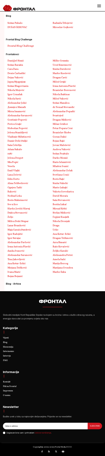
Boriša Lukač (60, 204)
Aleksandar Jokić (17, 103)
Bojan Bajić (59, 141)
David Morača (60, 196)
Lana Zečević (14, 175)
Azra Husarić (60, 242)
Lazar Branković (17, 225)
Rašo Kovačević (61, 246)
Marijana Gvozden (63, 267)
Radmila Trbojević (63, 23)
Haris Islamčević (62, 162)
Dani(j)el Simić (16, 60)
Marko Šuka (59, 272)
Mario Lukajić (60, 187)
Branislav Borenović (64, 90)
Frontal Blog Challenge (21, 46)
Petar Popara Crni (63, 128)
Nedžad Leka (15, 196)
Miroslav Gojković (63, 27)
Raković (12, 191)
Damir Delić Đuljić (18, 141)
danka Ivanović (16, 251)
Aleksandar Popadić (64, 111)
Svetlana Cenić (61, 175)
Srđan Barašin (15, 65)
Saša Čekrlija (14, 145)
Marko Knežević (62, 73)
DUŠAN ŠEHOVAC (17, 27)
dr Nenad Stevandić (63, 107)
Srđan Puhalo (15, 23)
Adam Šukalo (15, 149)
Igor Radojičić (15, 234)
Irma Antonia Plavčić (64, 86)
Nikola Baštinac (61, 94)
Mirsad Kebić (60, 208)
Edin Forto (14, 179)
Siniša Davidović (62, 69)
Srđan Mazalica (61, 103)
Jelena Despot (15, 158)
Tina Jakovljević (16, 259)
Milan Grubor (60, 124)
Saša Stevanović (61, 200)
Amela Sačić (59, 259)
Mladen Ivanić (61, 166)
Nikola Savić (14, 98)
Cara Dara (13, 69)
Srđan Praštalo (61, 153)
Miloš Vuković (60, 98)
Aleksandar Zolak (63, 170)
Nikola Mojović (16, 90)
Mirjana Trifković (17, 267)
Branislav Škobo (62, 132)
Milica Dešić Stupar (18, 221)
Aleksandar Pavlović (19, 242)
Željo (10, 217)
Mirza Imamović (16, 111)
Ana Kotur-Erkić (62, 234)
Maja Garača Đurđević (19, 230)
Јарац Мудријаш (17, 82)
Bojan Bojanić (15, 276)
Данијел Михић (17, 107)
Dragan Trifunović (63, 238)
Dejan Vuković (15, 77)
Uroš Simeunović (62, 65)
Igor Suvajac (14, 238)
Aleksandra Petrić (63, 255)
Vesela (11, 166)
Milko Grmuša (61, 60)
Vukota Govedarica (63, 191)
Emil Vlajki (14, 170)
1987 (10, 153)
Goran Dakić (59, 137)
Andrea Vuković (61, 149)
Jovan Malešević (62, 145)
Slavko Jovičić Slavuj (19, 208)
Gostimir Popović (17, 120)
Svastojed (58, 115)
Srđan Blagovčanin (18, 86)
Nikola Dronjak (61, 221)
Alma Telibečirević (18, 183)
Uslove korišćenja (43, 433)
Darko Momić (60, 158)
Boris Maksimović (18, 200)
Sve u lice (13, 204)
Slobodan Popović (18, 128)
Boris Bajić (58, 179)
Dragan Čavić (60, 77)
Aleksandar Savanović (20, 115)
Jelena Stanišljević (18, 132)
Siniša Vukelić (60, 183)
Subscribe (95, 426)
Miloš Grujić (59, 82)
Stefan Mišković (61, 213)
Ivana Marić (14, 272)
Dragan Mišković (62, 120)
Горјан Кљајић (61, 217)
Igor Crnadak (15, 94)
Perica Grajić (14, 124)
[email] (45, 426)
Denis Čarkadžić (16, 73)
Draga (56, 225)
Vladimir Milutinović (19, 137)
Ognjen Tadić (15, 187)
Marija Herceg (60, 263)
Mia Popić (13, 162)
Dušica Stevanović (17, 213)
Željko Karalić (60, 251)
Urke (55, 230)
